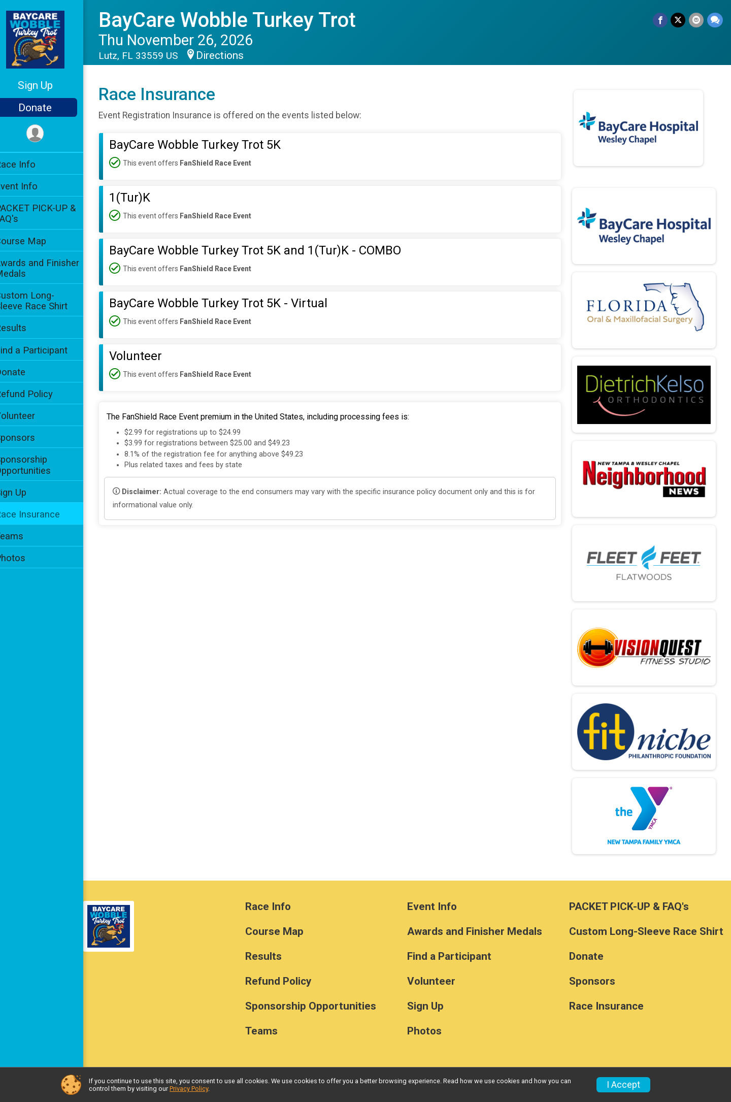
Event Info (29, 186)
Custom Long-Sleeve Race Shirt (44, 300)
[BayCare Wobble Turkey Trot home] (48, 39)
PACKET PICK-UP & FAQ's (48, 213)
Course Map (33, 241)
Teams (22, 536)
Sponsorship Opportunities (36, 464)
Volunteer (28, 415)
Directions (233, 55)
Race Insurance (40, 514)
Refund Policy (37, 393)
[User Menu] (48, 133)
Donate (48, 108)
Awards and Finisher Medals (50, 268)
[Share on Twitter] (679, 20)
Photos (23, 558)
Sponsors (28, 437)
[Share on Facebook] (661, 20)
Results (24, 327)
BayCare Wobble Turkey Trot (240, 20)
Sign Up (48, 85)
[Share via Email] (696, 20)
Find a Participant (44, 350)
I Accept (623, 1085)
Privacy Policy (189, 1088)
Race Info (28, 164)
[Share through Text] (715, 20)
